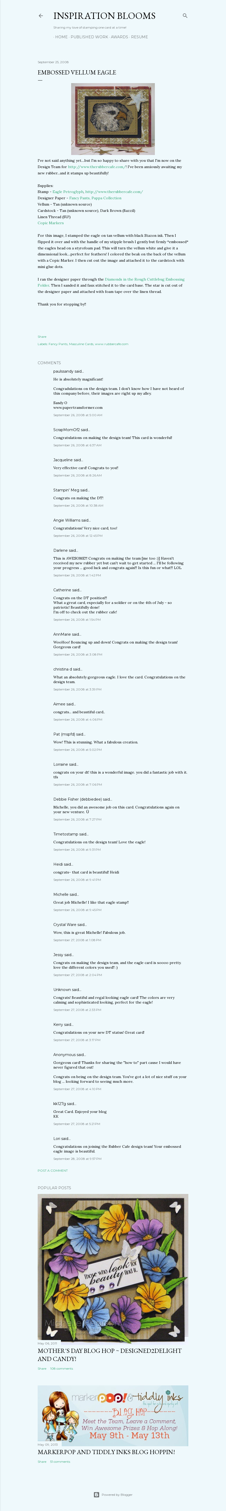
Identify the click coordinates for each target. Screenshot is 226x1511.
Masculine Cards (81, 344)
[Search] (185, 14)
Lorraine (60, 764)
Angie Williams (66, 520)
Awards (117, 37)
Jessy (58, 954)
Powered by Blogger (113, 1495)
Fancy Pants (58, 344)
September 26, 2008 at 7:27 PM (77, 819)
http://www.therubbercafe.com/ (97, 166)
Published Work (87, 37)
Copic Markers (51, 223)
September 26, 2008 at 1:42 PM (77, 575)
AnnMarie (62, 634)
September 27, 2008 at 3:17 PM (76, 1040)
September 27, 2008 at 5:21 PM (76, 1124)
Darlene (61, 550)
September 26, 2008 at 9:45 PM (77, 910)
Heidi (58, 864)
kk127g (59, 1103)
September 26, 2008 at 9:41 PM (77, 880)
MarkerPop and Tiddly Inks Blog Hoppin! (106, 1452)
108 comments (61, 1368)
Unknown (62, 989)
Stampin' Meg (66, 490)
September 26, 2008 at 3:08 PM (77, 654)
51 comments (60, 1462)
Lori (56, 1138)
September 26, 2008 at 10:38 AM (78, 505)
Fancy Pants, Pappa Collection (95, 198)
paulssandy (63, 371)
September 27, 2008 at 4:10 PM (77, 1089)
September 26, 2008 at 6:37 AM (77, 445)
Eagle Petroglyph (68, 191)
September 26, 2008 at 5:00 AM (77, 415)
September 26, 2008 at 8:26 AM (77, 475)
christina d (62, 669)
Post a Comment (53, 1170)
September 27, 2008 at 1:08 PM (77, 940)
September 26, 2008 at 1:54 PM (77, 619)
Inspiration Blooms (104, 15)
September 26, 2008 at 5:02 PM (77, 750)
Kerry (58, 1024)
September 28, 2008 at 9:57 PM (77, 1159)
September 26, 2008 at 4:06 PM (77, 719)
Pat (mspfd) (64, 734)
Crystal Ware (64, 924)
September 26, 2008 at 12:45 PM (78, 536)
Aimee (59, 704)
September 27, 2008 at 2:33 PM (77, 1010)
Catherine (62, 590)
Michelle (61, 894)
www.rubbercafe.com (111, 344)
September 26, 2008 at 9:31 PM (77, 849)
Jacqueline (63, 460)
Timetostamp (65, 834)
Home (59, 37)
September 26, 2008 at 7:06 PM (77, 784)
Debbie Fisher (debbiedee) (77, 799)
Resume (137, 37)
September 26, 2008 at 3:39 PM (77, 689)
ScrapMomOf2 (66, 429)
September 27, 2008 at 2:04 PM (77, 975)
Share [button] (42, 337)
